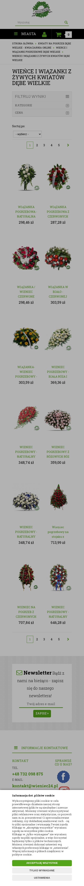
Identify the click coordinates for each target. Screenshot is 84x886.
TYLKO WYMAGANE (42, 870)
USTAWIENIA (42, 877)
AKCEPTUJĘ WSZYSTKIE (42, 862)
